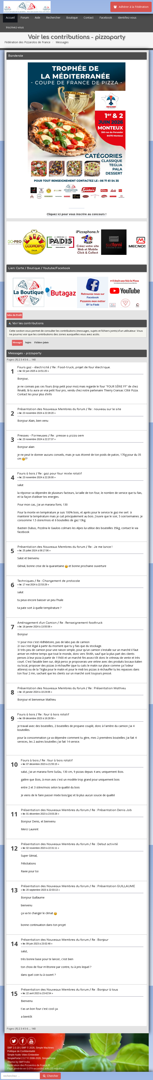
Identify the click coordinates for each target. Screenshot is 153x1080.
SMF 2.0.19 (13, 1047)
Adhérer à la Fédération (131, 7)
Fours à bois (26, 473)
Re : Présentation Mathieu (107, 688)
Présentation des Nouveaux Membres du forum (51, 409)
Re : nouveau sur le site (104, 409)
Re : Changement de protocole (58, 581)
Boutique (72, 17)
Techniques (25, 581)
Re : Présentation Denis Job (112, 810)
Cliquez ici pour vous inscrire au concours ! (76, 214)
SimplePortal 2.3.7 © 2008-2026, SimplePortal (31, 1058)
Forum (25, 17)
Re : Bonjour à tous (105, 989)
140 (33, 359)
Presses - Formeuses (32, 435)
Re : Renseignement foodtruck (81, 622)
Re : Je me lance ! (100, 546)
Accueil (10, 17)
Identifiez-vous (127, 17)
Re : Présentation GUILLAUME (113, 886)
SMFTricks (24, 1062)
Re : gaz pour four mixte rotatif (60, 473)
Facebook (105, 17)
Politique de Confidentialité (21, 1051)
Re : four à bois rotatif (53, 714)
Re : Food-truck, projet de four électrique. (81, 367)
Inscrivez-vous (15, 27)
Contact (89, 17)
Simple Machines (45, 1047)
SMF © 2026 (28, 1047)
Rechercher (53, 17)
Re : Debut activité (105, 844)
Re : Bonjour (100, 939)
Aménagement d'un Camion (37, 622)
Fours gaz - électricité (33, 367)
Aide (37, 17)
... (30, 359)
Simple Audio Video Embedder (23, 1054)
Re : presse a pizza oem (67, 435)
